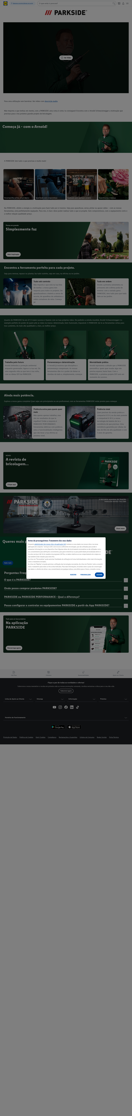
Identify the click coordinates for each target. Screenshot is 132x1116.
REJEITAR (73, 575)
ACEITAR (99, 575)
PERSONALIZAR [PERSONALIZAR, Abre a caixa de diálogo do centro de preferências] (85, 575)
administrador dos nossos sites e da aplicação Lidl (50, 544)
